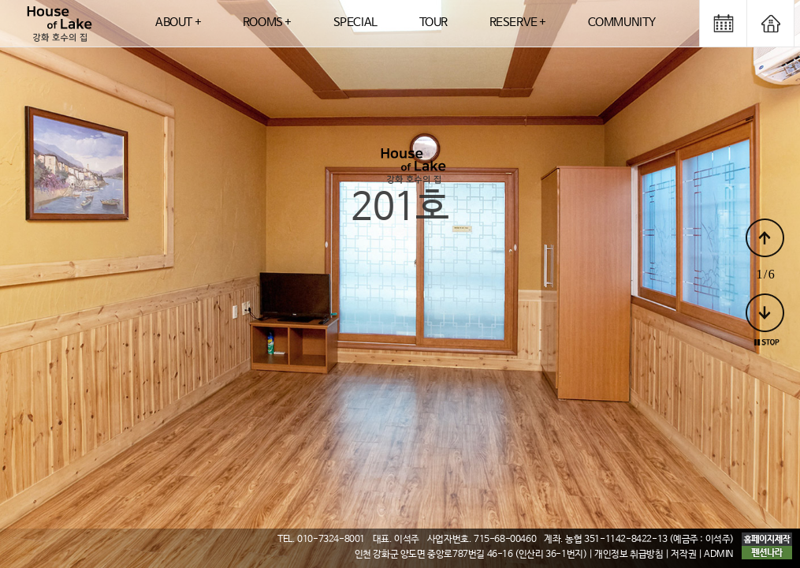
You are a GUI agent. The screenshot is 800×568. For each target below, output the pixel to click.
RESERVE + (517, 22)
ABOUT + (178, 22)
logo (59, 23)
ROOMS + (267, 22)
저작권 (683, 554)
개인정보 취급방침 (628, 554)
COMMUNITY (622, 22)
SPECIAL (355, 22)
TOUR (433, 22)
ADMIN (719, 554)
